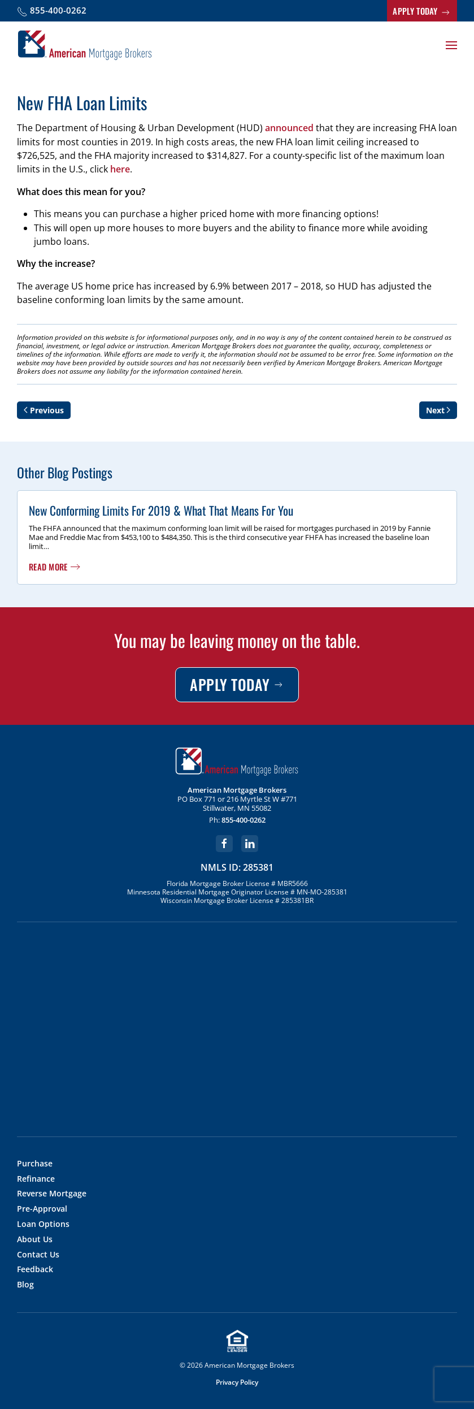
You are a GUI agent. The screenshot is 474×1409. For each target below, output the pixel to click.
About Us (35, 1239)
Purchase (35, 1164)
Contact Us (38, 1255)
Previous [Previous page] (44, 410)
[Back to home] (85, 45)
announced (289, 128)
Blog (25, 1285)
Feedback (35, 1269)
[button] (451, 45)
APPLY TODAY (422, 11)
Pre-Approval (42, 1209)
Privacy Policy (237, 1382)
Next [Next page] (438, 410)
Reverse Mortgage (51, 1194)
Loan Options (43, 1224)
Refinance (36, 1179)
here (120, 169)
